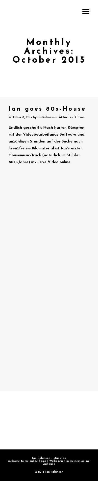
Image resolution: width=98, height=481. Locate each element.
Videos (79, 117)
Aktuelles (66, 117)
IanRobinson (47, 117)
